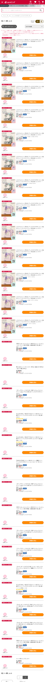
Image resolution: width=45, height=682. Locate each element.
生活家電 (32, 5)
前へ (7, 641)
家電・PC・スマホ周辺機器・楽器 (18, 5)
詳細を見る (32, 55)
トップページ (4, 5)
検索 (40, 10)
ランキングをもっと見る (22, 679)
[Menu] (2, 2)
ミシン (38, 5)
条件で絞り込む (9, 26)
